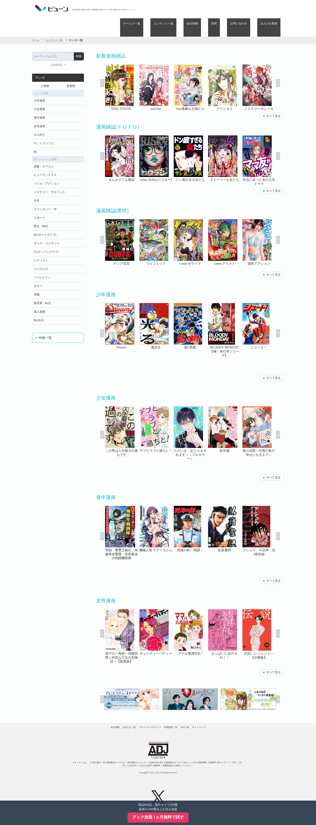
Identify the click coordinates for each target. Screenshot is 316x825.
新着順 (71, 68)
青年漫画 (39, 103)
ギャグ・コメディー (46, 240)
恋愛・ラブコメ (44, 155)
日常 (36, 193)
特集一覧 (45, 342)
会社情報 (213, 8)
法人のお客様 (271, 8)
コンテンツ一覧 (191, 8)
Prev (97, 69)
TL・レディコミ (44, 131)
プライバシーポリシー (145, 712)
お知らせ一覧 (115, 712)
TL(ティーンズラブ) (46, 249)
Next (283, 69)
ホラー (38, 286)
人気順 (45, 68)
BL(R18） (40, 324)
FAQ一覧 (198, 712)
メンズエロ (41, 268)
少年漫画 (39, 84)
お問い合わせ (247, 8)
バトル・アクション (46, 174)
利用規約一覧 (175, 712)
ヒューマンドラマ (45, 165)
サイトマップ (220, 712)
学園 (36, 296)
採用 (229, 8)
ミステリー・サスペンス (49, 184)
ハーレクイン (42, 277)
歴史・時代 (41, 221)
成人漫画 (39, 314)
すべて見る (273, 97)
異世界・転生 (42, 305)
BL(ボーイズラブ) (45, 230)
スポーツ (39, 212)
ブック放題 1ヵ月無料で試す (158, 817)
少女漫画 (39, 93)
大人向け (39, 121)
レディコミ (41, 258)
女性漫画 (39, 112)
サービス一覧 (165, 8)
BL (35, 140)
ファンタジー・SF (45, 202)
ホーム (36, 22)
